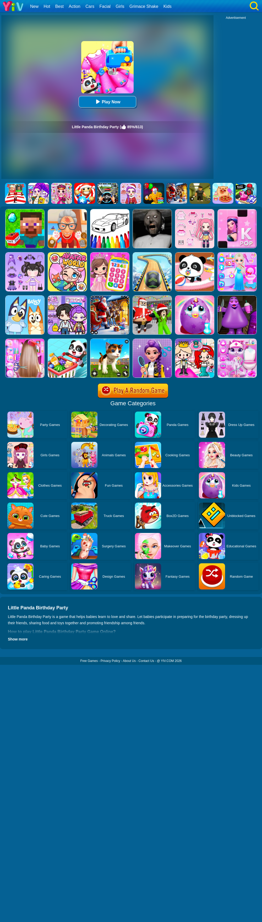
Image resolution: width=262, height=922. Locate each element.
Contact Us (146, 661)
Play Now (107, 101)
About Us (129, 661)
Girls (120, 6)
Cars (89, 6)
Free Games (89, 661)
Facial (105, 6)
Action (74, 6)
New (34, 6)
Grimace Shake (143, 6)
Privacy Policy (110, 661)
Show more (18, 639)
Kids (167, 6)
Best (59, 6)
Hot (46, 6)
